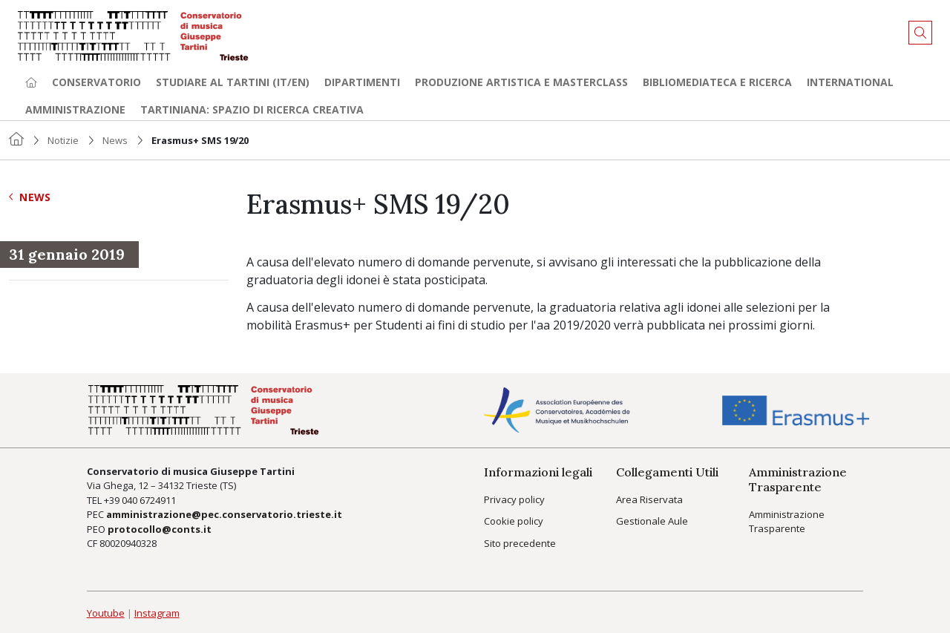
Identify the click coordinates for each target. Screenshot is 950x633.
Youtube (106, 613)
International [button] (850, 82)
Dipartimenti (362, 82)
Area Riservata (649, 499)
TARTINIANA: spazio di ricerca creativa (252, 109)
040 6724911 (149, 500)
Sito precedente (520, 543)
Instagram (157, 613)
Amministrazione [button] (75, 109)
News (115, 140)
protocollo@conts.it (160, 529)
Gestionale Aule (652, 521)
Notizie (63, 140)
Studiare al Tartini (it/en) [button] (232, 82)
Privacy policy (514, 499)
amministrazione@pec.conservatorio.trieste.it (224, 514)
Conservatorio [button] (96, 82)
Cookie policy (513, 521)
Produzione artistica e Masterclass (521, 82)
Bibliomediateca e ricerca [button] (717, 82)
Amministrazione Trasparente (787, 522)
